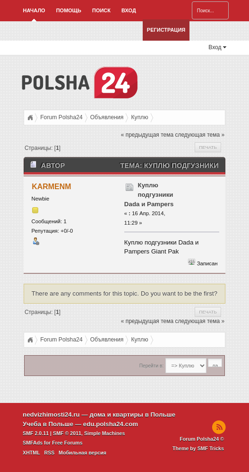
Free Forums (67, 443)
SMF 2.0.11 (36, 433)
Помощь (68, 10)
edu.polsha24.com (110, 424)
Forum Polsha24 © (202, 439)
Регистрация (166, 30)
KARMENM (51, 187)
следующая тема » (199, 134)
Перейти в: (151, 365)
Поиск (101, 10)
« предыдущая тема (147, 134)
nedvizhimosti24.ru (51, 414)
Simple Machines (104, 433)
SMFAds (33, 443)
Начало (34, 10)
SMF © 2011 (67, 433)
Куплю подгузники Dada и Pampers (149, 195)
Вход (128, 10)
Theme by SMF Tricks (198, 448)
